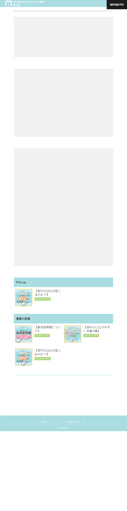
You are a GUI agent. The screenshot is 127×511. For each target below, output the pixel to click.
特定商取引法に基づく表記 (77, 501)
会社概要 (43, 501)
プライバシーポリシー (57, 501)
